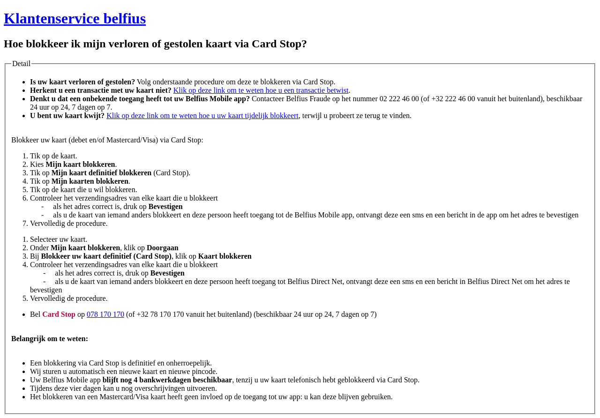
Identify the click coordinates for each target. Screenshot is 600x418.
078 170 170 (105, 314)
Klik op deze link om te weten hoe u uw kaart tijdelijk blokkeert (202, 115)
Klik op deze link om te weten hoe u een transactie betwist (261, 90)
